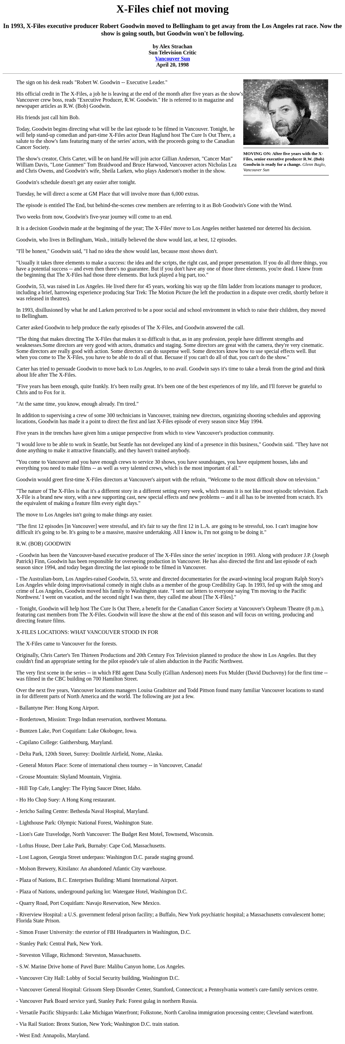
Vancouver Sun (172, 58)
